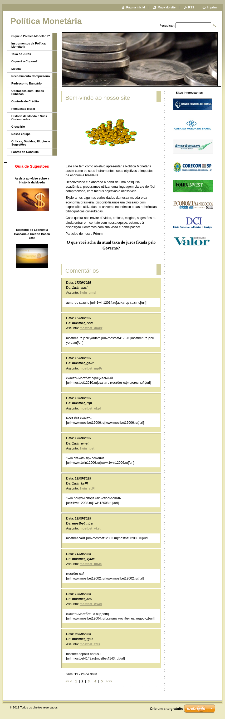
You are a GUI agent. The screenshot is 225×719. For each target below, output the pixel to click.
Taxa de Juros (21, 54)
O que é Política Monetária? (30, 36)
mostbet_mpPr (91, 368)
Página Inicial (135, 7)
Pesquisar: (167, 25)
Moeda (16, 68)
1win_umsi (88, 292)
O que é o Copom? (24, 61)
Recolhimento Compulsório (30, 76)
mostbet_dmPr (91, 328)
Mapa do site (166, 7)
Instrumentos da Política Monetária (28, 45)
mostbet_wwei (91, 604)
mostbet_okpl (90, 408)
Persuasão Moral (23, 108)
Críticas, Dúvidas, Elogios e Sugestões (30, 143)
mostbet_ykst (90, 528)
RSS (191, 7)
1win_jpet (87, 448)
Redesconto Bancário (26, 83)
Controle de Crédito (25, 101)
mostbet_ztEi (90, 644)
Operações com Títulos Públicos (27, 92)
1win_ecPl (87, 488)
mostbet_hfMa (90, 564)
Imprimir (213, 7)
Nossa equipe (21, 134)
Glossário (18, 126)
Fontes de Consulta (25, 151)
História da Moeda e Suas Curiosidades (29, 117)
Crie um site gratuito (166, 709)
